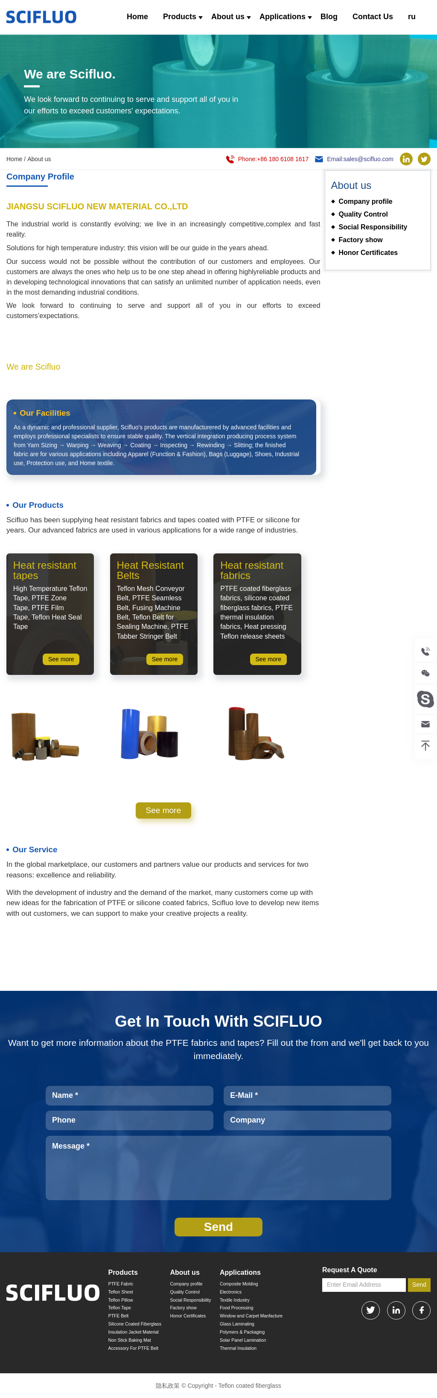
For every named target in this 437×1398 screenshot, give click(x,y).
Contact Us (373, 16)
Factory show (183, 1307)
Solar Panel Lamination (243, 1340)
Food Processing (236, 1307)
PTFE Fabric (120, 1284)
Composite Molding (239, 1284)
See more (163, 810)
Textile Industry (235, 1300)
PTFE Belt (118, 1316)
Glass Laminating (237, 1324)
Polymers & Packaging (242, 1332)
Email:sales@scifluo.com (360, 159)
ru (412, 16)
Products (179, 16)
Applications (282, 16)
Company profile (186, 1284)
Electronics (231, 1292)
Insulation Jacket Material (133, 1332)
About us (228, 16)
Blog (329, 16)
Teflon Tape (119, 1307)
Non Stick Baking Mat (129, 1340)
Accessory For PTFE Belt (133, 1348)
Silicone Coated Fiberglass (134, 1324)
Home (137, 16)
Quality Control (184, 1292)
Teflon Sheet (120, 1292)
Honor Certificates (188, 1316)
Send (419, 1284)
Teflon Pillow (120, 1300)
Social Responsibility (190, 1300)
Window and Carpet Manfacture (251, 1316)
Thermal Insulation (238, 1348)
